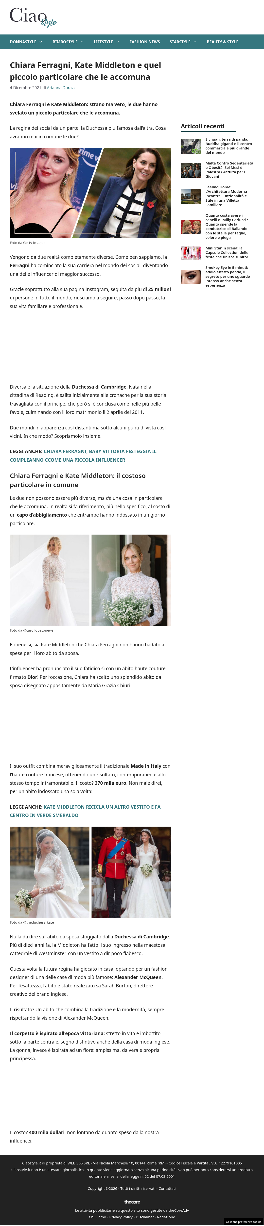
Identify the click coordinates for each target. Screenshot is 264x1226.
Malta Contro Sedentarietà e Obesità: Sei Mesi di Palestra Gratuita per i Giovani (229, 170)
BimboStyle (71, 41)
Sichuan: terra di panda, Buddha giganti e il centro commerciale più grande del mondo (229, 146)
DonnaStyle (29, 41)
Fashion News (145, 42)
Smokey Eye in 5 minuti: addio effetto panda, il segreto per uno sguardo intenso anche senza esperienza (228, 276)
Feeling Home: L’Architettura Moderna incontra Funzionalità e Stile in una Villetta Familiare (226, 195)
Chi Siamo (97, 1216)
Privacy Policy (121, 1216)
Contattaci (167, 1188)
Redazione (166, 1216)
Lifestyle (109, 41)
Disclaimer (145, 1216)
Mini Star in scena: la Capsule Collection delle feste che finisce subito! (227, 252)
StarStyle (186, 41)
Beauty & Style (222, 42)
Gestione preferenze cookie (243, 1222)
